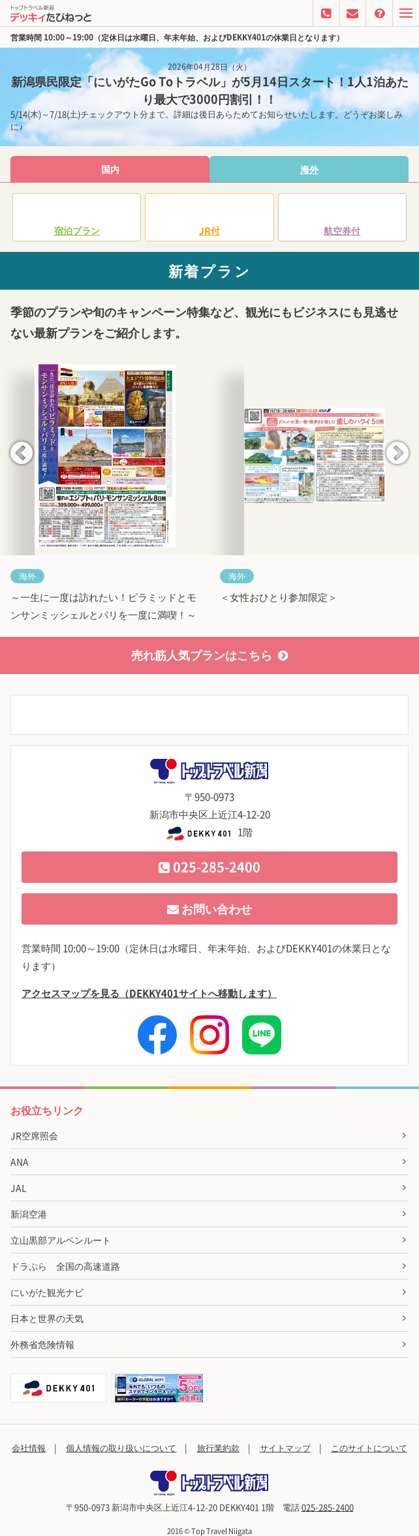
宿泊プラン (77, 230)
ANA (19, 1161)
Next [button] (397, 454)
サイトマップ (285, 1447)
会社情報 (29, 1447)
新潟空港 (28, 1213)
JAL (18, 1187)
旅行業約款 (218, 1447)
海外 (309, 169)
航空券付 (342, 230)
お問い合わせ (210, 908)
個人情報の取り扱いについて (121, 1447)
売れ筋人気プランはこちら (209, 655)
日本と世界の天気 (47, 1318)
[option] (105, 496)
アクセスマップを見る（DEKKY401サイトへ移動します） (149, 993)
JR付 (209, 230)
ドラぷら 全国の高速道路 (65, 1265)
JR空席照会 (34, 1135)
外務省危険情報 (42, 1344)
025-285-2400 (209, 866)
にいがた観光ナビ (47, 1291)
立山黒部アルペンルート (60, 1239)
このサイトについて (369, 1447)
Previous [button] (21, 454)
